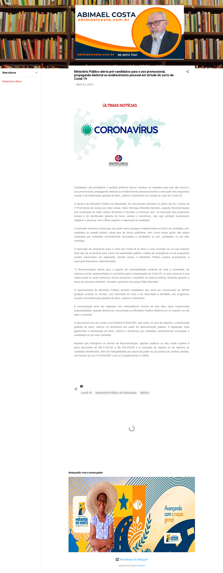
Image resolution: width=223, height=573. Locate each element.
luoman (141, 565)
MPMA (144, 392)
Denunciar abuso (12, 81)
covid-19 (86, 392)
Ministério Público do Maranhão (116, 392)
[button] (187, 72)
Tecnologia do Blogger (131, 559)
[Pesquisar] (193, 7)
